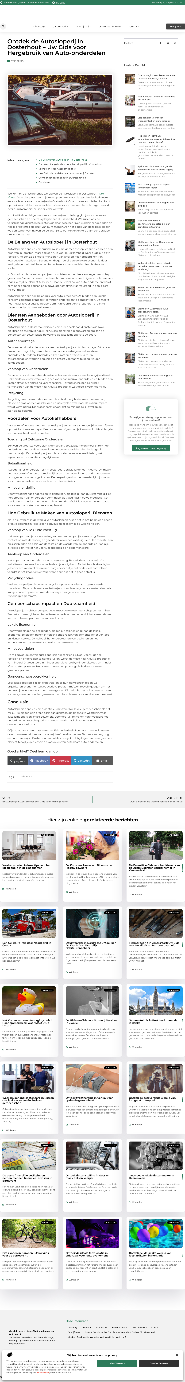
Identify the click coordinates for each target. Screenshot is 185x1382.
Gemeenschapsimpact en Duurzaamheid (62, 177)
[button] (177, 1355)
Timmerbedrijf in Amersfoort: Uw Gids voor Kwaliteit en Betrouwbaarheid (154, 944)
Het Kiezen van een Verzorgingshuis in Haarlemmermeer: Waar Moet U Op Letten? (27, 1023)
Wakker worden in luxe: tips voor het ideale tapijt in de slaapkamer (26, 866)
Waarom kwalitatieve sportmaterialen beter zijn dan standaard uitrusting (154, 223)
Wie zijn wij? (83, 26)
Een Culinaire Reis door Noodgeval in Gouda (26, 944)
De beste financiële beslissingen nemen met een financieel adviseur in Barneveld (27, 1178)
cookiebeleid (43, 1372)
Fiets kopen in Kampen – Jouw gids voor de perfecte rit (25, 1254)
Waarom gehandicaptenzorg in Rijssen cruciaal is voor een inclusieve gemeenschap (28, 1100)
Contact (134, 26)
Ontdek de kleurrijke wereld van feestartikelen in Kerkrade (150, 1254)
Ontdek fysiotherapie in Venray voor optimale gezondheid (89, 1099)
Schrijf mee (74, 1332)
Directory (39, 26)
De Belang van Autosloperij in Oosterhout (63, 159)
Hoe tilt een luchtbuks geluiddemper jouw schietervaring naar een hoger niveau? (156, 138)
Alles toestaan (117, 1363)
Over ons (86, 1327)
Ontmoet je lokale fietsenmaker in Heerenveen (151, 1177)
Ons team (101, 1327)
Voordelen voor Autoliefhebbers (57, 168)
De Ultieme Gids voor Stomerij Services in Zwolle (91, 1021)
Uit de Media (60, 26)
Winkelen (17, 60)
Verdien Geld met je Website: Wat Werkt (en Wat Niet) (97, 1337)
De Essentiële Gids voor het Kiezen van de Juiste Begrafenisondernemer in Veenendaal (154, 868)
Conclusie (44, 182)
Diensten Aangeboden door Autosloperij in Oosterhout (70, 164)
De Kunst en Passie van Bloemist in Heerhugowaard (89, 866)
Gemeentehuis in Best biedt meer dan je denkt (154, 1021)
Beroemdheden (120, 1327)
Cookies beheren (159, 1363)
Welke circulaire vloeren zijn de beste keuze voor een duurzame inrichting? (155, 266)
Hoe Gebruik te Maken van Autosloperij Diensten (67, 173)
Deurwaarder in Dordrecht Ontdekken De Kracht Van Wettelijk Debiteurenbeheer (91, 945)
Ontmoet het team (110, 26)
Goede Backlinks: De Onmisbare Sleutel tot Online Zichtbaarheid (120, 1332)
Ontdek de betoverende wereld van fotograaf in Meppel (152, 1099)
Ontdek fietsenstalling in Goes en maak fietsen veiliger (87, 1177)
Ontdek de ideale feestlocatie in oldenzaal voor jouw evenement (87, 1254)
